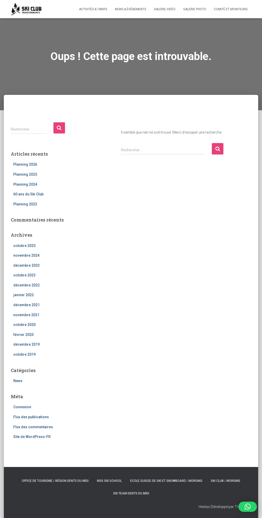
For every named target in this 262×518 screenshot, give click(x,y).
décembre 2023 (26, 265)
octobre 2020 (24, 325)
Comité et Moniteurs (230, 9)
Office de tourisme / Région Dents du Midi (55, 481)
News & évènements (130, 9)
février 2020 (23, 335)
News (18, 381)
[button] (247, 507)
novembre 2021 (26, 315)
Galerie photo (194, 9)
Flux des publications (31, 417)
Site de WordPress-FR (32, 437)
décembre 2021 (26, 305)
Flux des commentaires (33, 427)
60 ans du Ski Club (28, 194)
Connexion (22, 407)
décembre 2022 (26, 285)
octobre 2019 (24, 354)
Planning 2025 (25, 174)
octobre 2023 (24, 275)
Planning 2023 (25, 204)
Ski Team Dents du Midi (131, 493)
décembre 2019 (26, 344)
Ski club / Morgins (225, 481)
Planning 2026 (25, 164)
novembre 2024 (26, 255)
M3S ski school (109, 481)
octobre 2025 (24, 246)
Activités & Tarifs (93, 9)
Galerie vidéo (165, 9)
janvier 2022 (23, 295)
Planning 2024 (25, 184)
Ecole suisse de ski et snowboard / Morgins (166, 481)
